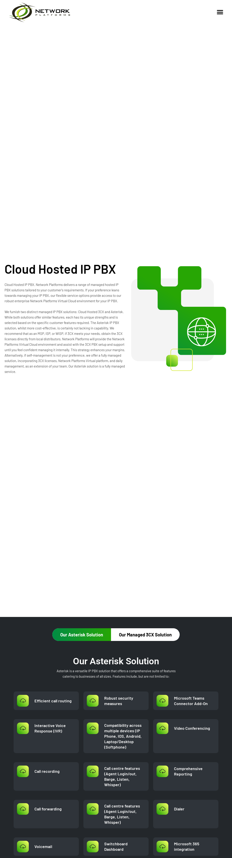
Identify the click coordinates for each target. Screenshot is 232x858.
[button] (220, 12)
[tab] (81, 634)
